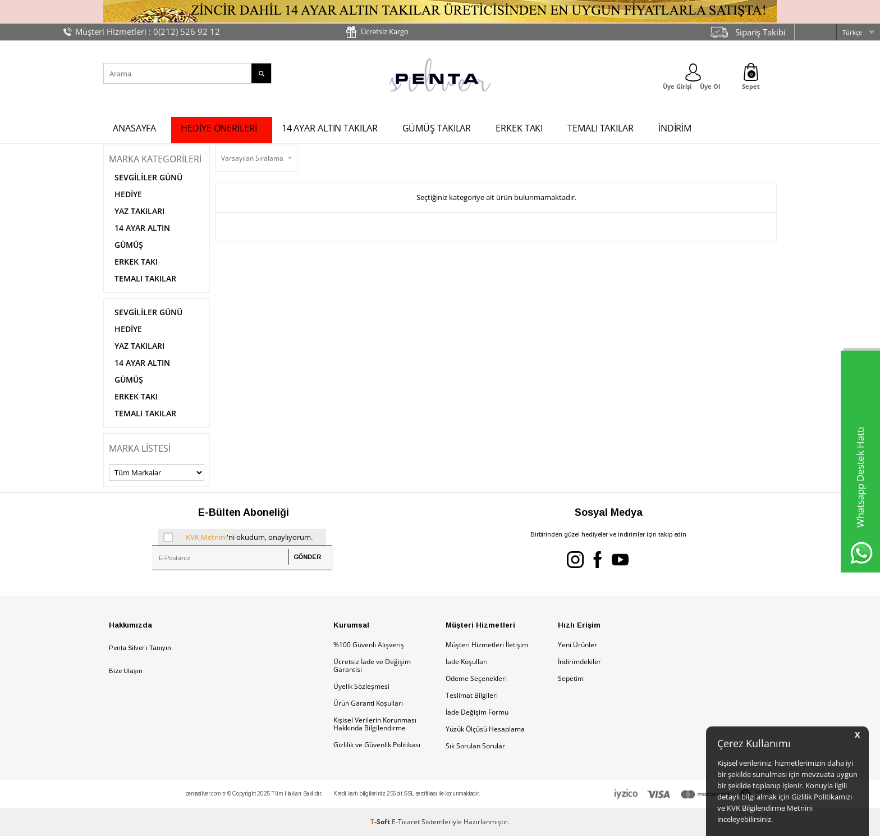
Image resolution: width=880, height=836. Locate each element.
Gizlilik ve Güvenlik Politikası (376, 744)
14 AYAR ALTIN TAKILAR (330, 128)
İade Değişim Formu (477, 712)
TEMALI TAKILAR (600, 128)
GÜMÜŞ (128, 244)
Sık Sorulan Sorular (475, 746)
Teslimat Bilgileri (472, 695)
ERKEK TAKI (519, 128)
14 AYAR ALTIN (142, 227)
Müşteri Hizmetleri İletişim (487, 644)
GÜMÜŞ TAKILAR (436, 128)
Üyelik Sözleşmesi (361, 686)
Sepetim (571, 678)
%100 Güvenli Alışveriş (368, 644)
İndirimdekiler (579, 661)
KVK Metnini (206, 537)
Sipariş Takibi (760, 32)
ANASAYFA (134, 128)
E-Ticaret (406, 821)
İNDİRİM (674, 128)
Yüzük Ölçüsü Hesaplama (485, 729)
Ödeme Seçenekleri (476, 678)
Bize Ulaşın (126, 670)
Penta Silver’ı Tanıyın (140, 647)
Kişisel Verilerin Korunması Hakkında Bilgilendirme (374, 724)
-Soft (381, 821)
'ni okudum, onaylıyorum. (238, 537)
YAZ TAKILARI (139, 211)
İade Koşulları (467, 661)
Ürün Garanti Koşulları (368, 703)
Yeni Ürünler (577, 644)
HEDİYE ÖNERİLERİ (218, 128)
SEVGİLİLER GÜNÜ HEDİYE (148, 185)
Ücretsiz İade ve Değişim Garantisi (372, 665)
